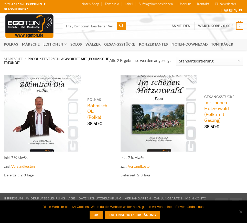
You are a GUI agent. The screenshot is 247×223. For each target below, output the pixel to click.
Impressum (13, 198)
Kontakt (203, 4)
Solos (76, 44)
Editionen (55, 44)
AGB (71, 198)
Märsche (31, 44)
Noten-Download (189, 44)
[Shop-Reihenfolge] (209, 61)
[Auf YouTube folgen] (240, 10)
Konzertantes (153, 44)
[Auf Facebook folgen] (221, 10)
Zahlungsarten (168, 198)
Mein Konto (195, 198)
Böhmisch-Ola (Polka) (98, 111)
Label (129, 4)
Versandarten (138, 198)
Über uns (184, 4)
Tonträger (222, 44)
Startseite (13, 59)
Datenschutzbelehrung (100, 198)
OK (96, 215)
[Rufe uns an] (235, 10)
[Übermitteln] (121, 26)
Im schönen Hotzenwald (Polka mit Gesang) (216, 111)
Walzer (93, 44)
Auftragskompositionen (155, 4)
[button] (225, 4)
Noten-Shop (90, 4)
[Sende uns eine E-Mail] (230, 10)
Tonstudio (112, 4)
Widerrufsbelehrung (45, 198)
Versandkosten (23, 166)
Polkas (11, 44)
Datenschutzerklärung (133, 215)
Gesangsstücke (119, 44)
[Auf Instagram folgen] (226, 10)
